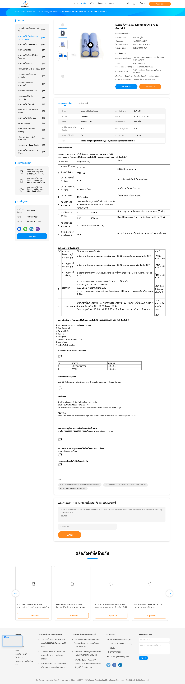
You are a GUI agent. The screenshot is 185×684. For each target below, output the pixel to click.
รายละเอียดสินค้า (82, 103)
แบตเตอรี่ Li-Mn (31, 50)
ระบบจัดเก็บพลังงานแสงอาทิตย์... (31, 75)
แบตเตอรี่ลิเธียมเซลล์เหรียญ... (31, 130)
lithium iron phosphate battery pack (72, 488)
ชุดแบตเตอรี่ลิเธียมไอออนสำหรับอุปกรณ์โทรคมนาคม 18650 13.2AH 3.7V (35, 172)
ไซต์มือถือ (19, 658)
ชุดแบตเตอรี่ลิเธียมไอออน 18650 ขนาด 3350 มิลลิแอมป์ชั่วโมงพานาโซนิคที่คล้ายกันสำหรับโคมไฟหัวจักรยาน (37, 180)
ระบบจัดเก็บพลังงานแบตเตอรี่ (84, 635)
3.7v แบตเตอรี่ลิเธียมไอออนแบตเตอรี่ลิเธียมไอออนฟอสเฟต (79, 485)
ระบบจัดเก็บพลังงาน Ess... (31, 90)
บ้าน (17, 640)
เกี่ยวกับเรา (19, 647)
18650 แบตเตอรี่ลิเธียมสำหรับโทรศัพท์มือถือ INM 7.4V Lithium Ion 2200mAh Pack (71, 607)
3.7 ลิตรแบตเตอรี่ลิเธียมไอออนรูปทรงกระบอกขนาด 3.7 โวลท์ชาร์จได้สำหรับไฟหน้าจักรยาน (111, 607)
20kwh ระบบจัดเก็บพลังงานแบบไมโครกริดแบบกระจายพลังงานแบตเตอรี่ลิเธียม (87, 643)
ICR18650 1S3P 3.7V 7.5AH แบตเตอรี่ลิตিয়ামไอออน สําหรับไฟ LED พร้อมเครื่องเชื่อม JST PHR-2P (33, 607)
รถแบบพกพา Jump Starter (31, 145)
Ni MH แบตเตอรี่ (31, 123)
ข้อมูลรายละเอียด (65, 103)
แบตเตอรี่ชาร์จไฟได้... (31, 118)
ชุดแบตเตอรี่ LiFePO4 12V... (31, 69)
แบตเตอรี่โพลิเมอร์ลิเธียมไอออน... (31, 56)
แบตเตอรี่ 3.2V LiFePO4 (31, 44)
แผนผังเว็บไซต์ (21, 654)
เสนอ (70, 534)
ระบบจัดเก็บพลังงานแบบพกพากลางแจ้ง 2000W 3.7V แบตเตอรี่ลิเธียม (53, 643)
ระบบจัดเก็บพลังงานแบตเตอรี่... (31, 83)
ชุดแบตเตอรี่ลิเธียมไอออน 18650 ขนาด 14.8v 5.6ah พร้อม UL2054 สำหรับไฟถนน (36, 189)
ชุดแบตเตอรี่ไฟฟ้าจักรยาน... (31, 97)
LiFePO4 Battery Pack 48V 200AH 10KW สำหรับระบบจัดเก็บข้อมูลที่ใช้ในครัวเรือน (88, 663)
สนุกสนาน (160, 4)
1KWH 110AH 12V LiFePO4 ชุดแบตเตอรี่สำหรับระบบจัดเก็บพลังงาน (53, 655)
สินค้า (17, 643)
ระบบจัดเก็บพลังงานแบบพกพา (50, 635)
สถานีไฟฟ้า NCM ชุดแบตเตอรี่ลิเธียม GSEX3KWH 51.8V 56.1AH (88, 653)
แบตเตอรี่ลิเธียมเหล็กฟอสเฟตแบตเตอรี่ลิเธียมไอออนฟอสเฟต (125, 485)
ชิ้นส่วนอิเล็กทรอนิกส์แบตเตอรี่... (31, 138)
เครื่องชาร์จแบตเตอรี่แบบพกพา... (31, 111)
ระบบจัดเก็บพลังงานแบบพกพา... (31, 29)
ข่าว (17, 650)
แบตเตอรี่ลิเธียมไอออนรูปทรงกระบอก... (31, 37)
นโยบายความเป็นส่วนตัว (24, 663)
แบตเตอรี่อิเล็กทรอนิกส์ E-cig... (31, 152)
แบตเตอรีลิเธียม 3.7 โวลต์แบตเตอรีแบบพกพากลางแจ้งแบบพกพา (53, 665)
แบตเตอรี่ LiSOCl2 (31, 63)
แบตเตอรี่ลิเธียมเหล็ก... (31, 104)
